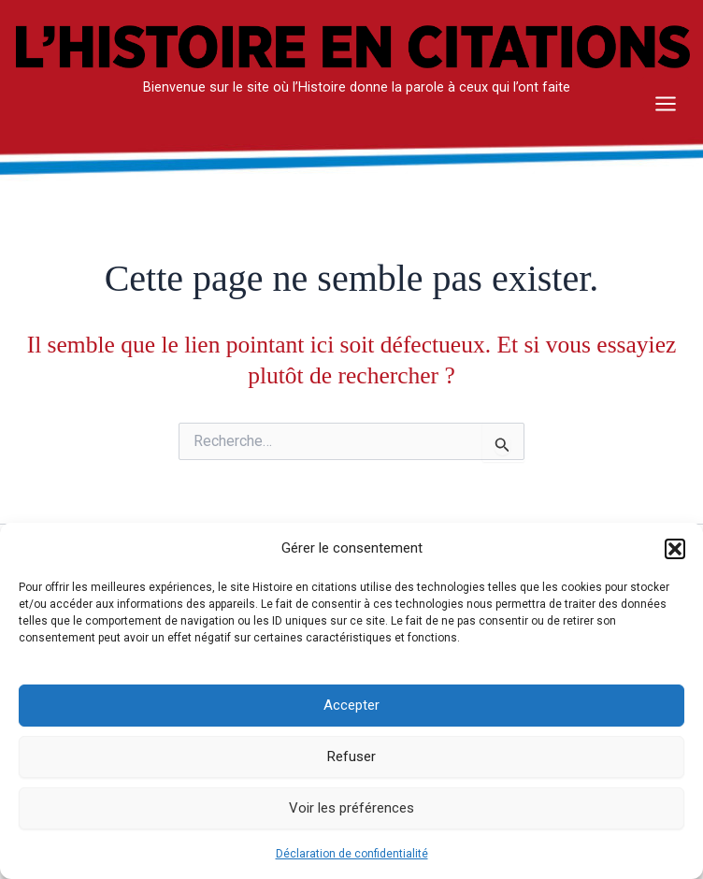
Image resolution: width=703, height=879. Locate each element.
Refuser (351, 756)
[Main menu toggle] (665, 108)
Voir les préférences (351, 808)
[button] (675, 549)
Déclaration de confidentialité (352, 853)
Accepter (351, 705)
